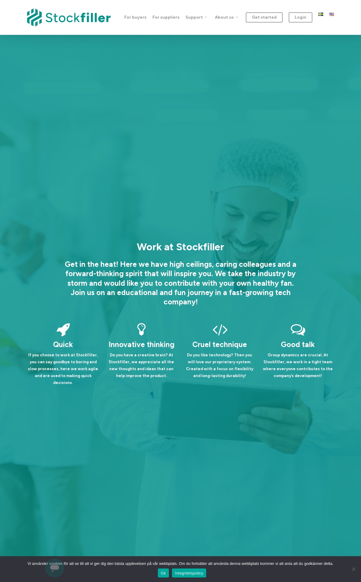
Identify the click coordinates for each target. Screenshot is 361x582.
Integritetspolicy (189, 573)
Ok (163, 573)
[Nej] (353, 569)
